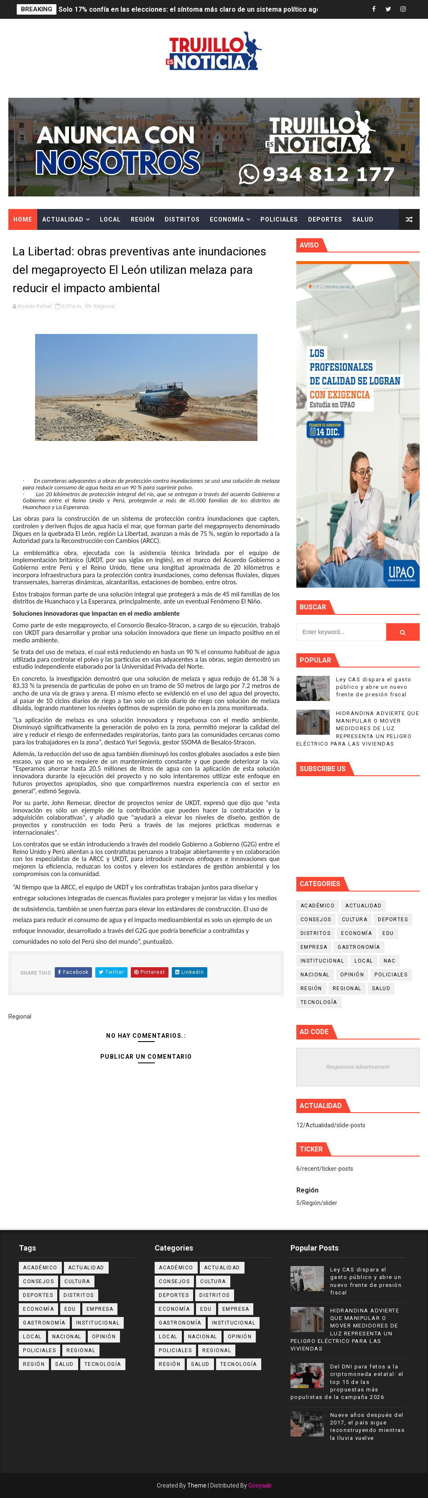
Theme (196, 1485)
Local (110, 219)
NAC (390, 961)
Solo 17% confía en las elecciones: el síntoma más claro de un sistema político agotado (197, 9)
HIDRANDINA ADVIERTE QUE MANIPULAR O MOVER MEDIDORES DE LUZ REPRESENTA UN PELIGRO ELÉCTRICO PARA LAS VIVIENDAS (358, 728)
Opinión (352, 975)
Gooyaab (260, 1485)
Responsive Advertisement (358, 1067)
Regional (104, 306)
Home (22, 219)
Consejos (316, 919)
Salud (363, 219)
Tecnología (319, 1002)
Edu (388, 933)
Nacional (315, 975)
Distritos (182, 219)
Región (143, 219)
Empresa (314, 947)
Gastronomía (359, 947)
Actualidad (63, 219)
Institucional (322, 961)
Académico (318, 906)
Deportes (325, 219)
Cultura (28, 240)
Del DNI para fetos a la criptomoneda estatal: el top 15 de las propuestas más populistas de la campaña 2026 (347, 1381)
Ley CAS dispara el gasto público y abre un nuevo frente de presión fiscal (374, 687)
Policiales (279, 219)
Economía (227, 219)
